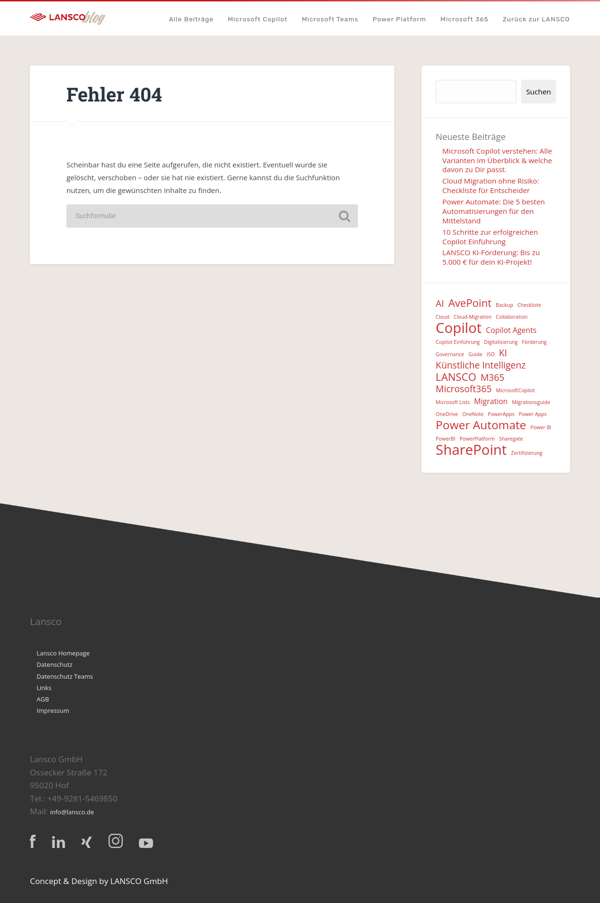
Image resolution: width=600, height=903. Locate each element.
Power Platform (399, 19)
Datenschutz (54, 664)
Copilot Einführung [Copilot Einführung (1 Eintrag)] (458, 342)
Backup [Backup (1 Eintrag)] (504, 305)
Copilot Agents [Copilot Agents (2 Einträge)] (511, 330)
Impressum (52, 710)
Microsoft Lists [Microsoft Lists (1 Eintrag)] (453, 402)
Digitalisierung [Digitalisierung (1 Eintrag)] (501, 342)
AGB (42, 699)
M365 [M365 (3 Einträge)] (492, 377)
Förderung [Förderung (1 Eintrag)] (534, 342)
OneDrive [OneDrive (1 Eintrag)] (447, 414)
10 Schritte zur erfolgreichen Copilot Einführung (490, 236)
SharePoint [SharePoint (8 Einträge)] (471, 449)
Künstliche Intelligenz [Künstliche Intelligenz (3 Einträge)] (481, 365)
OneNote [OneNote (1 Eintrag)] (472, 414)
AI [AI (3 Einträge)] (440, 303)
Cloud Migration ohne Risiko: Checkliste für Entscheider (490, 185)
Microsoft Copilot (258, 19)
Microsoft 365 (464, 19)
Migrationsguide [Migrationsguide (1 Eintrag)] (531, 402)
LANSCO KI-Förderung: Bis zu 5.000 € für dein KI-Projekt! (491, 257)
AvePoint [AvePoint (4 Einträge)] (469, 302)
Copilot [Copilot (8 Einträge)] (459, 327)
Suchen (538, 91)
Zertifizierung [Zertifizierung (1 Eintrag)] (526, 453)
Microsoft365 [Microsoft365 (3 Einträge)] (463, 389)
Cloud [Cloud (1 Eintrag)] (442, 316)
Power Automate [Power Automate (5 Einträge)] (481, 425)
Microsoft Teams (330, 19)
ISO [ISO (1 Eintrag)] (491, 354)
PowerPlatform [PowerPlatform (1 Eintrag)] (477, 438)
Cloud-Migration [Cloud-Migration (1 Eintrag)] (472, 316)
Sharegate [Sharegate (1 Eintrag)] (511, 438)
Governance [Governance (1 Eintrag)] (450, 354)
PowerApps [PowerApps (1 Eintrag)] (501, 414)
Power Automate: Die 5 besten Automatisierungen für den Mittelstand (493, 211)
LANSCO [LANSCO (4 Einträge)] (456, 376)
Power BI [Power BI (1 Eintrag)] (540, 427)
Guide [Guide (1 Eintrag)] (475, 354)
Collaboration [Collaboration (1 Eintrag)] (511, 316)
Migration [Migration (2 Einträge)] (491, 401)
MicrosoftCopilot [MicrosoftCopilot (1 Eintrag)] (515, 390)
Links (43, 687)
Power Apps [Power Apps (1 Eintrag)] (533, 414)
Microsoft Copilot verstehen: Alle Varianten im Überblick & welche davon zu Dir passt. (497, 160)
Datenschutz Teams (64, 676)
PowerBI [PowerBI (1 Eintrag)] (445, 438)
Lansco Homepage (63, 653)
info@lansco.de (72, 812)
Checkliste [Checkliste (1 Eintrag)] (529, 305)
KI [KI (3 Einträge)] (503, 353)
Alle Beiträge (191, 19)
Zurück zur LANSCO (536, 19)
